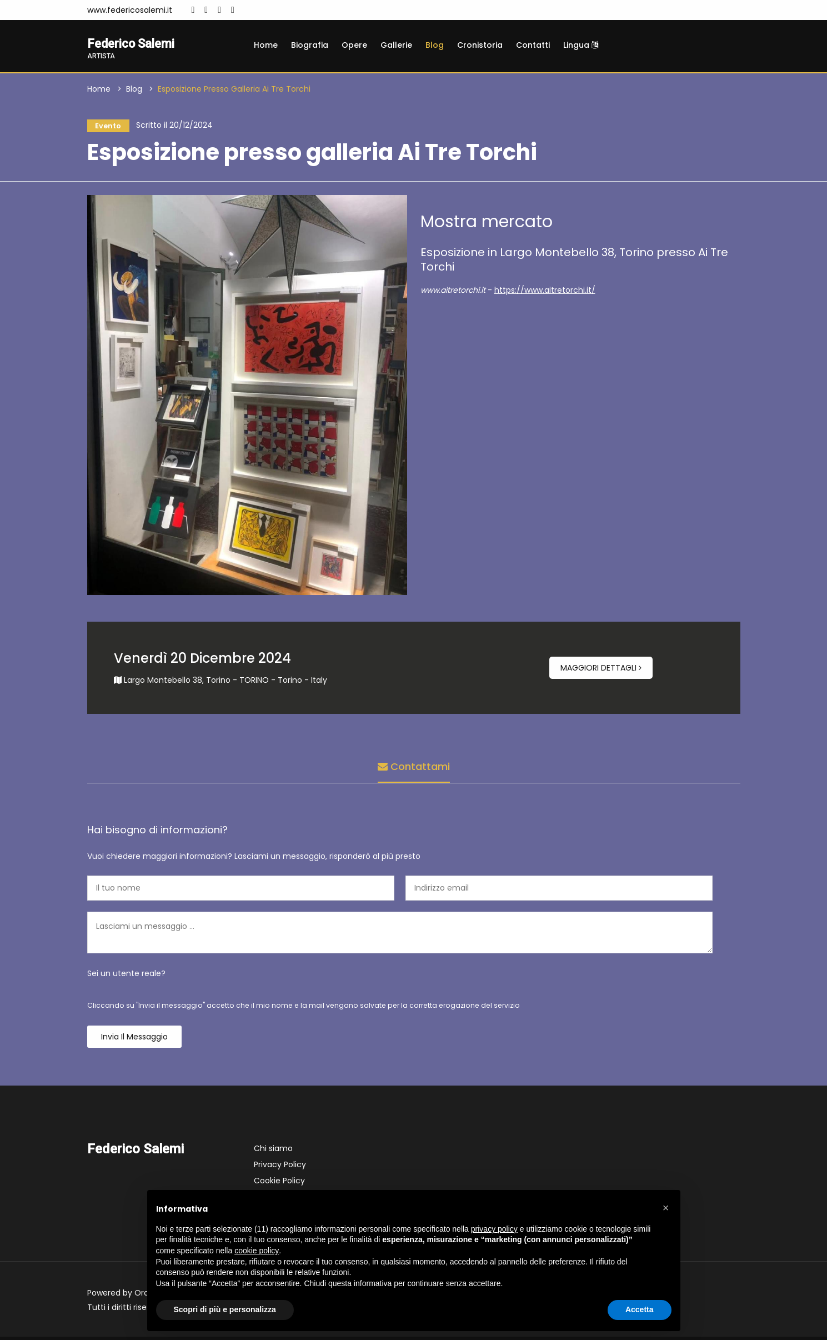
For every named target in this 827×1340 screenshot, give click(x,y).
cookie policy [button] (256, 1250)
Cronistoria (480, 45)
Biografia (309, 45)
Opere (354, 45)
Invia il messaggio (134, 1040)
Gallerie (396, 45)
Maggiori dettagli (600, 671)
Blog (434, 45)
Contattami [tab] (414, 767)
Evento (105, 127)
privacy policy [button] (494, 1228)
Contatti (533, 45)
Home (266, 45)
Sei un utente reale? (126, 976)
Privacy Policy (280, 1167)
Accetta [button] (639, 1309)
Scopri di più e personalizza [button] (225, 1309)
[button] (666, 1208)
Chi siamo (273, 1151)
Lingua (580, 45)
